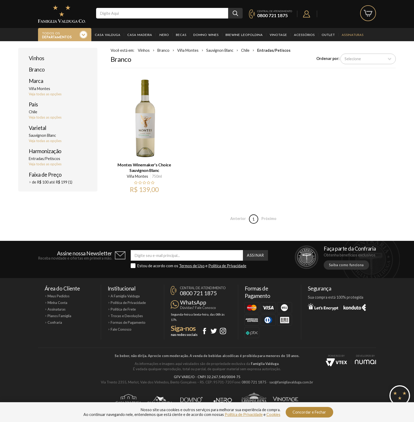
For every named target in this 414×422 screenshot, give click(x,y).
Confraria (55, 322)
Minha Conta (57, 303)
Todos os (57, 35)
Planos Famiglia (59, 316)
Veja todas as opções (45, 94)
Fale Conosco (121, 329)
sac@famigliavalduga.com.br (291, 382)
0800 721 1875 (272, 15)
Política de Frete (123, 309)
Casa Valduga (107, 35)
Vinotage (278, 35)
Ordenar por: (328, 58)
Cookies (273, 414)
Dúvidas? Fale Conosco (198, 308)
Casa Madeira (139, 35)
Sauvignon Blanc (219, 50)
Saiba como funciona (346, 265)
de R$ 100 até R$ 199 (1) (52, 182)
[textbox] (162, 13)
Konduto (355, 306)
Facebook (204, 331)
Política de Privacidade (227, 266)
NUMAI (365, 362)
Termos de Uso (192, 266)
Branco (37, 69)
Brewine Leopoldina (244, 35)
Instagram (223, 331)
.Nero (164, 35)
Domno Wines (206, 35)
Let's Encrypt (323, 306)
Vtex (336, 362)
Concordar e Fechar (309, 412)
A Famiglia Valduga (125, 296)
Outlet (328, 35)
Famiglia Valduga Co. (62, 14)
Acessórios (304, 35)
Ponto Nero (223, 400)
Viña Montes (188, 50)
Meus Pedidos (58, 296)
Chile (245, 50)
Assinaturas (353, 35)
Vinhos (36, 58)
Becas (181, 35)
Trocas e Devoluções (127, 316)
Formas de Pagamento (128, 322)
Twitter (213, 331)
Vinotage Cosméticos (285, 400)
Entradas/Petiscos (273, 50)
